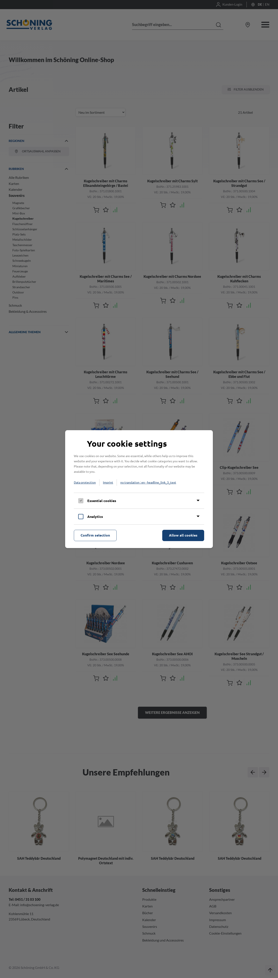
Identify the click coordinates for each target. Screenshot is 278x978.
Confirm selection (95, 535)
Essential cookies (101, 500)
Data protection (85, 482)
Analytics (95, 516)
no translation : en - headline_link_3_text (148, 482)
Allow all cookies (183, 535)
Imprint (108, 482)
